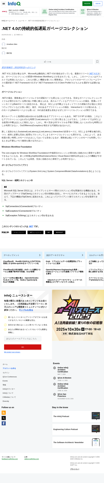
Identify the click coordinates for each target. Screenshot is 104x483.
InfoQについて (9, 400)
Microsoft (60, 235)
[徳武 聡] (4, 53)
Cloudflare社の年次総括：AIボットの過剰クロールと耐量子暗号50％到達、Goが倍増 (22, 276)
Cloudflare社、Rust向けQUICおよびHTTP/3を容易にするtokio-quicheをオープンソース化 (23, 267)
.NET (31, 230)
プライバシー (74, 478)
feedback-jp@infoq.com (11, 468)
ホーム (6, 371)
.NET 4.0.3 (95, 74)
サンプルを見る (26, 316)
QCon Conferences (11, 384)
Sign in (97, 3)
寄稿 (5, 392)
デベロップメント (19, 235)
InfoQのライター (10, 396)
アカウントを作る (10, 375)
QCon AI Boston (64, 385)
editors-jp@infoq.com (32, 468)
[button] (21, 353)
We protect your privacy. (12, 358)
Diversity (7, 408)
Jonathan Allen (12, 44)
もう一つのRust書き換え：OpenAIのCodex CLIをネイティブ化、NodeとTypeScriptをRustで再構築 (21, 285)
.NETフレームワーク (36, 235)
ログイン (7, 379)
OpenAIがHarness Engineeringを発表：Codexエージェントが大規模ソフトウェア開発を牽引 (65, 277)
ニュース (22, 20)
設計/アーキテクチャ (56, 260)
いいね (10, 61)
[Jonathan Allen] (4, 44)
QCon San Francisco (62, 402)
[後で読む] (18, 61)
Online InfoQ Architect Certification (63, 377)
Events (6, 388)
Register (86, 3)
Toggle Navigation (5, 3)
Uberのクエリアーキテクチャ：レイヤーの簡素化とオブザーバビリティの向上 (65, 286)
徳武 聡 (10, 53)
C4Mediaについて (10, 404)
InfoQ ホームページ (9, 20)
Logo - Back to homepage (15, 3)
